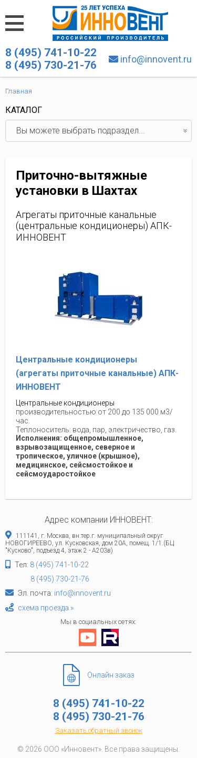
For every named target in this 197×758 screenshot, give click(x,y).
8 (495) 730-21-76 (59, 579)
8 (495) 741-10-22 (59, 564)
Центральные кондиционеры (65, 403)
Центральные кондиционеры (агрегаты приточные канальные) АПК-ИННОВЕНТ (97, 373)
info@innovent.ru (156, 59)
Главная (18, 91)
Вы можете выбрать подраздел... (103, 130)
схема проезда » (46, 608)
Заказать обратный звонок (98, 730)
